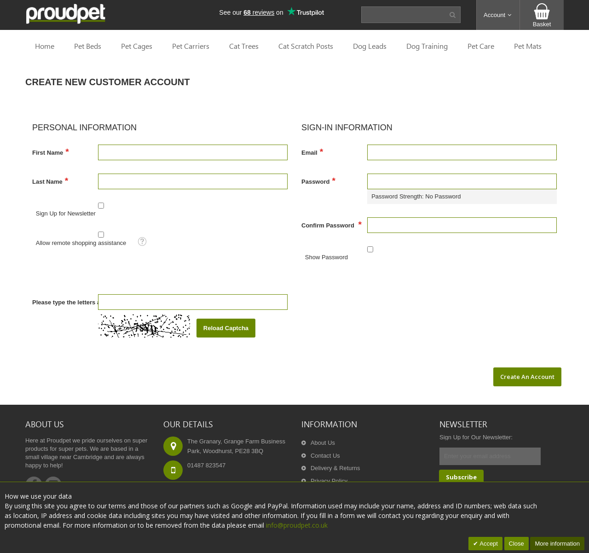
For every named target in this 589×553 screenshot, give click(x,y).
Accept (488, 543)
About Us (323, 442)
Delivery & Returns (335, 468)
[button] (498, 15)
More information (557, 543)
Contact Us (325, 455)
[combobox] (401, 15)
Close (516, 543)
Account (498, 15)
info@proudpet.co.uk (297, 525)
